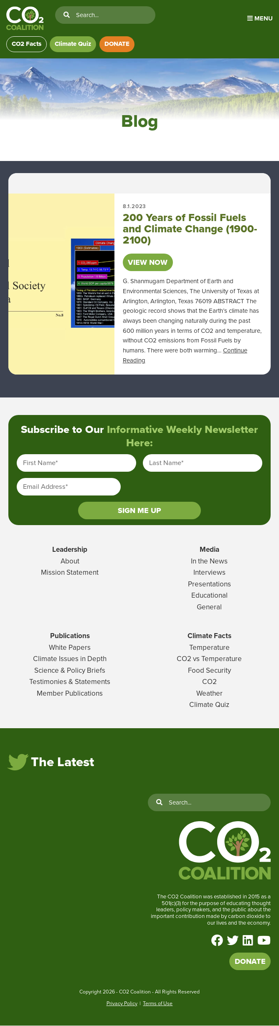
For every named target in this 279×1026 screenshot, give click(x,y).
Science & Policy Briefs (69, 671)
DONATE (117, 44)
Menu (260, 18)
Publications (70, 636)
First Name (40, 463)
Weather (209, 694)
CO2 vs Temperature (209, 659)
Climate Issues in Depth (70, 659)
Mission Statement (70, 573)
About (70, 561)
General (209, 607)
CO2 (209, 682)
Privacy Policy (122, 1003)
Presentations (209, 584)
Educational (209, 596)
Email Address (45, 487)
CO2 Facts (26, 44)
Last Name (166, 463)
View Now (147, 262)
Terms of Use (157, 1003)
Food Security (209, 671)
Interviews (209, 573)
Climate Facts (209, 636)
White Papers (70, 648)
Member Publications (70, 694)
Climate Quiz (73, 44)
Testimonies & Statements (69, 682)
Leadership (69, 550)
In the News (209, 561)
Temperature (209, 648)
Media (209, 550)
